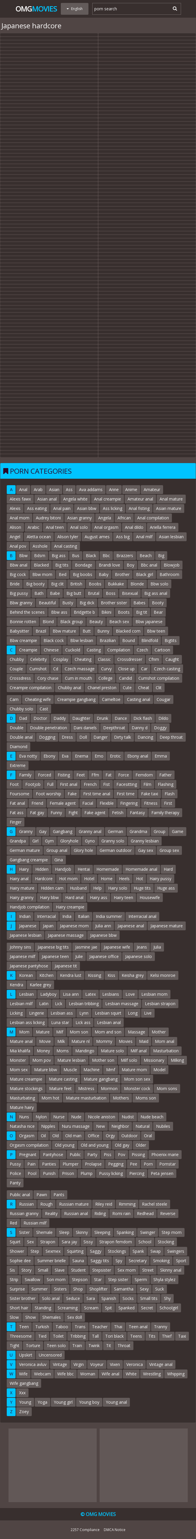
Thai (118, 1326)
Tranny (160, 1326)
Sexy (144, 1289)
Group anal (56, 850)
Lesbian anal (109, 1022)
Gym (49, 841)
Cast (44, 709)
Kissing (94, 975)
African (124, 518)
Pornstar (167, 1164)
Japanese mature (166, 926)
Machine (91, 1069)
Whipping (176, 1374)
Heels (124, 878)
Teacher (100, 1326)
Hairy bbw (49, 897)
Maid (143, 1041)
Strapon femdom (115, 1242)
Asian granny (79, 518)
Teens (136, 1336)
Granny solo (112, 841)
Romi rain (121, 1213)
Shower (17, 1251)
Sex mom (127, 1270)
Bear (158, 612)
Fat (108, 775)
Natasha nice (22, 1126)
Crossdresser (129, 659)
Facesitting (126, 784)
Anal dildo (134, 527)
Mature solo (112, 1051)
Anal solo (79, 527)
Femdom (144, 775)
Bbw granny (21, 602)
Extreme (18, 765)
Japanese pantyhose (29, 966)
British (76, 584)
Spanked (126, 1308)
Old (55, 1135)
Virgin (78, 1364)
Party (92, 1154)
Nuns (24, 1117)
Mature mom (134, 1069)
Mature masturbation (86, 1098)
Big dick (87, 602)
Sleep (64, 1232)
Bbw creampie (23, 640)
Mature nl (80, 1041)
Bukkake (116, 584)
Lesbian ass (62, 1013)
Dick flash (142, 718)
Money (43, 1051)
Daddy (59, 718)
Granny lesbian (145, 841)
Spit (108, 1308)
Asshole (40, 546)
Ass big (123, 536)
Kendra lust (70, 975)
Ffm (95, 775)
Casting (94, 650)
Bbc (106, 555)
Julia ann (103, 926)
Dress (67, 737)
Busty (67, 602)
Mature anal (21, 1041)
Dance (121, 718)
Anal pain (62, 508)
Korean (26, 975)
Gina (58, 860)
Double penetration (48, 727)
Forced (44, 775)
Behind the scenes (27, 612)
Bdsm (39, 555)
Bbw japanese (149, 621)
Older (141, 1145)
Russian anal (76, 1213)
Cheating (83, 659)
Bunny (103, 631)
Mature (43, 1032)
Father (165, 775)
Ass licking (112, 508)
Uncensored (50, 1355)
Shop (78, 1289)
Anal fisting (139, 508)
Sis (12, 1270)
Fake (72, 793)
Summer (39, 1289)
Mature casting (63, 1079)
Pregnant (27, 1154)
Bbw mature (64, 631)
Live (148, 1013)
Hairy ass (98, 897)
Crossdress (20, 678)
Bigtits (171, 640)
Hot (139, 878)
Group (159, 831)
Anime (131, 489)
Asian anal (47, 499)
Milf (59, 1032)
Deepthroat (114, 727)
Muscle (70, 1069)
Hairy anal (19, 878)
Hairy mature (22, 888)
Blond (48, 621)
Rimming (127, 1204)
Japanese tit (66, 966)
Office (93, 1135)
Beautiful (47, 602)
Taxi (182, 1336)
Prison (68, 1173)
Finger (15, 822)
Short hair (19, 1308)
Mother (159, 1032)
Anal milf (144, 536)
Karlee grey (40, 984)
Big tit (141, 612)
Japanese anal (131, 926)
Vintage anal (160, 1364)
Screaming (68, 1308)
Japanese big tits (53, 947)
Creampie (28, 650)
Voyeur (96, 1364)
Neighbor (120, 1126)
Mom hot (50, 1098)
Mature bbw (45, 1069)
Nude (76, 1117)
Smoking (161, 1260)
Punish (49, 1173)
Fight (73, 812)
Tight (14, 1345)
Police (15, 1173)
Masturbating (22, 1098)
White (131, 1374)
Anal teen (55, 527)
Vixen (115, 1364)
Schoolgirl (169, 1308)
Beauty (96, 621)
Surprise (17, 1289)
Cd (55, 668)
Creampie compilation (30, 687)
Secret (147, 1308)
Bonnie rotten (23, 621)
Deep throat (171, 737)
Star (98, 1279)
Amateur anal (140, 499)
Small (43, 1270)
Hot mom (68, 878)
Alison (15, 527)
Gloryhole (69, 841)
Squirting (75, 1251)
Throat (124, 1345)
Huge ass (166, 888)
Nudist (128, 1117)
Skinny (82, 1232)
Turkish (42, 1326)
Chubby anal (69, 687)
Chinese (51, 650)
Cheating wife (38, 699)
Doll (83, 737)
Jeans (142, 947)
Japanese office (104, 956)
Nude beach (151, 1117)
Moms (62, 1051)
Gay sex (145, 850)
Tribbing (78, 1336)
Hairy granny (21, 897)
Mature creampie (26, 1079)
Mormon (109, 1088)
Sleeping (102, 1232)
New (100, 1126)
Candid (125, 678)
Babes (139, 602)
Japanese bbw (103, 935)
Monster (18, 1060)
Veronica (134, 1364)
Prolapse (93, 1164)
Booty (158, 602)
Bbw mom (42, 574)
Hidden (41, 869)
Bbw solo (159, 584)
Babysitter (19, 631)
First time (126, 793)
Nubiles (163, 1126)
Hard (168, 869)
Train (77, 1345)
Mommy (104, 1041)
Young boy (89, 1402)
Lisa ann (71, 994)
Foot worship (48, 793)
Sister (24, 1232)
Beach (146, 555)
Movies (126, 1041)
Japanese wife (117, 947)
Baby (103, 574)
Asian (54, 489)
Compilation (118, 650)
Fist (106, 784)
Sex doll (74, 1317)
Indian (25, 916)
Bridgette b (84, 612)
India (66, 916)
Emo (99, 756)
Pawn (41, 1194)
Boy (130, 565)
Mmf (110, 1069)
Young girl (63, 1402)
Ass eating (37, 508)
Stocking (166, 1242)
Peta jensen (162, 1173)
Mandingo (84, 1051)
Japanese (27, 926)
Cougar (163, 699)
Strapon (47, 1242)
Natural (142, 1126)
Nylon (41, 1117)
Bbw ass (59, 612)
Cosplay (60, 659)
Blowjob (172, 565)
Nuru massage (76, 1126)
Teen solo (56, 1345)
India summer (109, 916)
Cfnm (154, 659)
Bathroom (169, 574)
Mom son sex (137, 1079)
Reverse (167, 1213)
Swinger (147, 1232)
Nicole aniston (101, 1117)
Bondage (83, 565)
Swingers (175, 1251)
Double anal (21, 737)
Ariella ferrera (162, 527)
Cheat (143, 687)
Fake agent (94, 812)
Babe (55, 593)
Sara (90, 1298)
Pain (31, 1164)
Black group (71, 621)
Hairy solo (117, 888)
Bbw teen (156, 631)
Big (161, 555)
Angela (104, 518)
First (168, 803)
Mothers (121, 1098)
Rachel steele (154, 1204)
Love (130, 994)
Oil (43, 1135)
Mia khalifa (20, 1051)
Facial (87, 803)
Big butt (73, 593)
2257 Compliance (85, 1529)
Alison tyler (67, 536)
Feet (80, 775)
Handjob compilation (29, 907)
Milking (177, 1060)
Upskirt (25, 1355)
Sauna (78, 1260)
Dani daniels (85, 727)
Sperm (141, 1279)
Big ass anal (155, 593)
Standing (43, 1308)
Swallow (32, 1279)
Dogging (47, 737)
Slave (60, 1270)
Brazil (41, 631)
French (90, 784)
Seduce (73, 1298)
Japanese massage (66, 935)
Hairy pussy (160, 878)
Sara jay (69, 1242)
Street (148, 1270)
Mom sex (19, 1069)
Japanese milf (22, 956)
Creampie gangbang (76, 699)
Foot (14, 784)
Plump (87, 1173)
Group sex (169, 850)
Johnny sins (20, 947)
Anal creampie (107, 499)
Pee (133, 1164)
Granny (26, 831)
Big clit (57, 584)
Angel (15, 536)
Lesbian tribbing (84, 1003)
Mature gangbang (101, 1079)
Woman (87, 1374)
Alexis (15, 508)
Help (97, 888)
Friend (37, 803)
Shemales (51, 1317)
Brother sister (114, 602)
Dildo (163, 718)
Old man (73, 1135)
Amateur (152, 489)
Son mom (56, 1279)
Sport (181, 1260)
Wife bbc (65, 1374)
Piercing (136, 1173)
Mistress (86, 1088)
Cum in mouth (78, 678)
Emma (161, 756)
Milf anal (138, 1051)
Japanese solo (138, 956)
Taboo (62, 1326)
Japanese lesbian (25, 935)
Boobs (95, 584)
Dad (23, 718)
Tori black (114, 1336)
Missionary (154, 1060)
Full (50, 784)
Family (25, 775)
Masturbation (166, 1051)
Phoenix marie (165, 1154)
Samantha (123, 1289)
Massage (136, 1032)
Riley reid (103, 1204)
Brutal (93, 593)
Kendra (16, 984)
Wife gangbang (24, 1383)
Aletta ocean (39, 536)
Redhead (145, 1213)
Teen (24, 1326)
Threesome (21, 1336)
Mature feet (60, 1088)
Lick (58, 1003)
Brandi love (109, 565)
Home (107, 878)
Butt (87, 631)
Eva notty (28, 756)
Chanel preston (102, 687)
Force (123, 775)
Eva (65, 756)
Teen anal (138, 1326)
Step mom (172, 1232)
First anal (68, 784)
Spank (138, 1251)
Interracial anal (142, 916)
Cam (14, 699)
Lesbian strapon (160, 1003)
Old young (64, 1145)
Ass (69, 489)
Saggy (95, 1251)
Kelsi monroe (162, 975)
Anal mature (171, 499)
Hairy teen (123, 897)
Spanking (125, 1232)
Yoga (42, 1402)
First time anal (96, 793)
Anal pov (18, 546)
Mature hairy (22, 1107)
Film (147, 784)
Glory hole (83, 850)
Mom (24, 1032)
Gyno (90, 841)
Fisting (64, 775)
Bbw (23, 555)
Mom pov (41, 1060)
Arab (38, 489)
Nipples (48, 1126)
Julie (79, 956)
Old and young (94, 1145)
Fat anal (17, 803)
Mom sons (167, 1088)
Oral (148, 1135)
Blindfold (149, 640)
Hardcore (44, 878)
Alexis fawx (20, 499)
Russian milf (35, 1223)
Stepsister (101, 1270)
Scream (91, 1308)
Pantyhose (53, 1154)
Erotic (115, 756)
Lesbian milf (21, 1003)
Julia (157, 947)
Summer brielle (51, 1260)
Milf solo (129, 1060)
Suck (159, 1289)
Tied (42, 1336)
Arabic (33, 527)
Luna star (60, 1022)
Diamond (18, 746)
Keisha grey (133, 975)
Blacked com (128, 631)
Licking (16, 1013)
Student (78, 1270)
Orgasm (26, 1135)
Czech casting (167, 668)
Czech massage (80, 668)
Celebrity (38, 659)
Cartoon (162, 650)
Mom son (79, 1032)
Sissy (88, 1242)
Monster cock (137, 1088)
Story (26, 1270)
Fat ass (17, 812)
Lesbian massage (121, 1003)
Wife (23, 1374)
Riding (100, 1213)
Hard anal (74, 897)
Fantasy (137, 812)
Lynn (83, 1013)
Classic (104, 659)
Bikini (106, 612)
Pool (32, 1173)
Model (159, 1069)
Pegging (115, 1164)
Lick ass (83, 1022)
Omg (36, 9)
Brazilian (108, 640)
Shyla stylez (164, 1279)
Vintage (60, 1364)
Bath (38, 593)
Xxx (22, 1392)
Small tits (149, 1298)
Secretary (138, 1260)
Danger (100, 737)
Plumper (70, 1164)
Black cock (53, 640)
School (144, 1242)
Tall (95, 1336)
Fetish (117, 812)
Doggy (160, 727)
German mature (25, 850)
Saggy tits (100, 1260)
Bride (15, 584)
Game (177, 831)
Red (13, 1223)
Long (133, 1013)
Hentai (84, 869)
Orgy (110, 1135)
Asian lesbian (171, 536)
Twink (94, 1345)
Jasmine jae (86, 947)
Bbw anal (18, 565)
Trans (80, 1326)
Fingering (129, 803)
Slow (14, 1317)
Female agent (63, 803)
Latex (90, 994)
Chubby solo (21, 709)
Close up (126, 668)
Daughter (81, 718)
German (115, 831)
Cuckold (72, 650)
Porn (148, 1164)
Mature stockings (26, 1088)
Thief (167, 1336)
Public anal (20, 1194)
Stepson (80, 1279)
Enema (81, 756)
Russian (26, 1204)
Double (17, 727)
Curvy (106, 668)
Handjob (63, 869)
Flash (170, 793)
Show (30, 1317)
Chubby (17, 659)
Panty (15, 1183)
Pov (121, 1154)
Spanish (108, 1298)
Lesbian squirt (108, 1013)
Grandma (138, 831)
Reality (51, 1213)
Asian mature (168, 508)
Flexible (107, 803)
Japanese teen (55, 956)
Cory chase (47, 678)
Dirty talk (122, 737)
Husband (78, 888)
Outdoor (129, 1135)
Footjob (33, 784)
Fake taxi (149, 793)
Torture (33, 1345)
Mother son (103, 1060)
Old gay (122, 1145)
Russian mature (74, 1204)
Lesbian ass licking (27, 1022)
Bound (128, 640)
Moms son (145, 1098)
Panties (49, 1164)
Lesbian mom (154, 994)
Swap (155, 1251)
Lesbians (110, 994)
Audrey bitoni (48, 518)
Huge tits (142, 888)
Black (91, 555)
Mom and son (108, 1032)
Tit (108, 1345)
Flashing (165, 784)
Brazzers (124, 555)
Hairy (24, 869)
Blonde (137, 584)
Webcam (42, 1374)
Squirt (15, 1242)
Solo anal (51, 1298)
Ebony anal (137, 756)
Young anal (116, 1402)
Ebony (49, 756)
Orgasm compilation (29, 1145)
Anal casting (65, 546)
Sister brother (23, 1298)
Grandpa (18, 841)
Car (144, 668)
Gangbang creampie (29, 860)
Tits (151, 1336)
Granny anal (90, 831)
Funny (56, 812)
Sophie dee (20, 1260)
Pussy (15, 1164)
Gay (42, 831)
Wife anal (110, 1374)
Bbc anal (149, 565)
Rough (46, 1204)
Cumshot (38, 668)
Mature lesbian (71, 1060)
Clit (159, 687)
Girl (35, 841)
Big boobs (82, 574)
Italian (83, 916)
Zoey (24, 1411)
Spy (118, 1260)
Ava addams (91, 489)
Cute (127, 687)
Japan (48, 926)
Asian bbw (86, 508)
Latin (43, 1003)
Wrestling (152, 1374)
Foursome (19, 793)
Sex (30, 1242)
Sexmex (53, 1251)
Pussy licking (111, 1173)
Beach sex (119, 621)
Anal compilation (153, 518)
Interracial (46, 916)
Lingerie (36, 1013)
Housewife (150, 897)
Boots (124, 612)
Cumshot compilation (158, 678)
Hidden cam (52, 888)
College (105, 678)
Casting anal (138, 699)
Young (25, 1402)
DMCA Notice (114, 1529)
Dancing (145, 737)
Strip (14, 1279)
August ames (97, 536)
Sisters (60, 1289)
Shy (167, 1298)
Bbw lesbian (81, 640)
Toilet (58, 1336)
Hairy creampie (70, 907)
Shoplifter (98, 1289)
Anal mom (19, 518)
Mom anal (164, 1041)
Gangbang (62, 831)
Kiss (111, 975)
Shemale (44, 1232)
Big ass (59, 555)
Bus (75, 555)
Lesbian (26, 994)
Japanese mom (74, 926)
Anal (23, 489)
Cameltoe (111, 699)
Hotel (89, 878)
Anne (114, 489)
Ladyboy (48, 994)
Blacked (41, 565)
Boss (110, 593)
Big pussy (19, 593)
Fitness (151, 803)
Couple (16, 668)
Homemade (107, 869)
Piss (107, 1154)
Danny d (140, 727)
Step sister (118, 1279)
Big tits (61, 565)
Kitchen (46, 975)
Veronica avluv (32, 1364)
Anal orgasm (106, 527)
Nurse (59, 1117)
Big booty (35, 584)
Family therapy (165, 812)
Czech (142, 650)
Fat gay (37, 812)
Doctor (40, 718)
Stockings (117, 1251)
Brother (122, 574)
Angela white (75, 499)
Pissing (138, 1154)
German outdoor (116, 850)
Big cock (18, 574)
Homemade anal (141, 869)
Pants (58, 1194)
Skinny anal (170, 1270)
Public (75, 1154)
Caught (172, 659)
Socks (128, 1298)
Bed (62, 574)
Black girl (144, 574)
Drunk (102, 718)
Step (35, 1251)
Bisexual (130, 593)
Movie (45, 1041)
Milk (61, 1041)
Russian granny (24, 1213)
